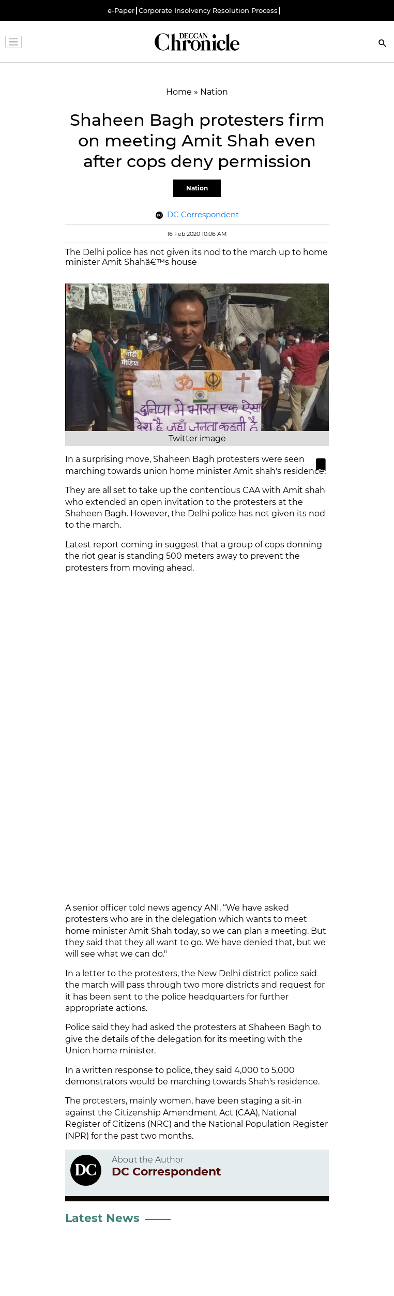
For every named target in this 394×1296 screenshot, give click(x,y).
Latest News (102, 1218)
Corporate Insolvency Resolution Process (208, 10)
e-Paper (121, 10)
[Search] (382, 44)
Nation (197, 188)
